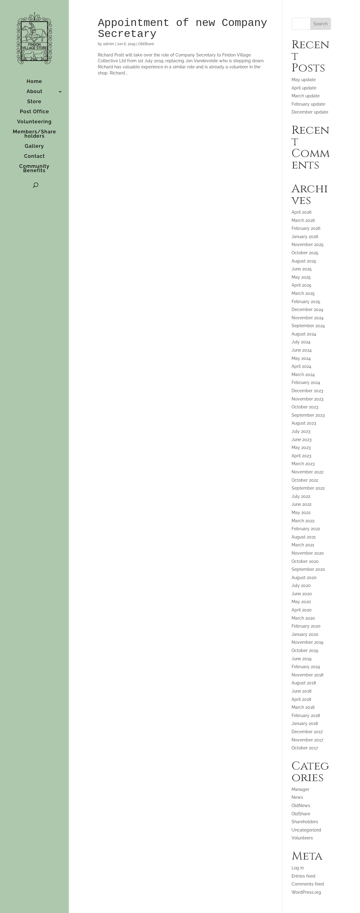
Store (34, 102)
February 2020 (306, 626)
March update (306, 95)
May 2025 (301, 277)
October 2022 (305, 480)
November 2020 (308, 553)
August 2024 (304, 334)
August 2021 (304, 536)
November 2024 (308, 317)
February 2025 (306, 301)
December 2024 (307, 309)
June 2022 (301, 504)
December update (310, 112)
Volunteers (302, 837)
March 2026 (303, 220)
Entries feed (303, 876)
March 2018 (303, 707)
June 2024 (302, 350)
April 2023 (301, 455)
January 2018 (305, 723)
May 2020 (301, 601)
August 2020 (304, 577)
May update (304, 79)
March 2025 (303, 293)
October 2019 (305, 650)
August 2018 (304, 682)
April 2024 (301, 366)
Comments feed (308, 884)
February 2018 (306, 715)
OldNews (301, 805)
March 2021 (303, 544)
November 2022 (307, 471)
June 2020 (302, 593)
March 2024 (303, 374)
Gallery (34, 146)
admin (108, 44)
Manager (300, 789)
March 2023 (303, 463)
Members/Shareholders (34, 134)
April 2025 (301, 285)
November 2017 (307, 739)
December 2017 (307, 731)
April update (304, 87)
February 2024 (306, 382)
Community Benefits (34, 168)
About (34, 91)
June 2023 (302, 439)
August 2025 (304, 261)
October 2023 (305, 406)
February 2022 (306, 528)
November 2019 (307, 642)
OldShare (146, 44)
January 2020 (305, 634)
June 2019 (301, 658)
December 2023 (307, 390)
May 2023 (301, 447)
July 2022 (301, 496)
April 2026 (301, 212)
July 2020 (301, 585)
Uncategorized (306, 830)
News (297, 797)
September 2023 (308, 415)
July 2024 (301, 341)
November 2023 (308, 399)
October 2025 (305, 252)
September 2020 (308, 569)
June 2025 (302, 268)
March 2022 (303, 520)
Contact (34, 156)
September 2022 (308, 488)
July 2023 (301, 431)
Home (34, 81)
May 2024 (301, 358)
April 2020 (302, 609)
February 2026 (306, 228)
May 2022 (301, 512)
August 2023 (304, 423)
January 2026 (305, 236)
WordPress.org (306, 892)
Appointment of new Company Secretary (182, 28)
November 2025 (308, 244)
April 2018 (301, 699)
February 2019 (306, 666)
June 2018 (301, 691)
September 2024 (308, 325)
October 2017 (305, 747)
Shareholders (305, 821)
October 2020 (305, 561)
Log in (298, 867)
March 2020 (303, 618)
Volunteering (34, 122)
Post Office (34, 112)
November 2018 (307, 674)
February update (308, 104)
